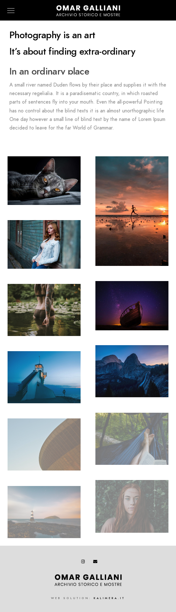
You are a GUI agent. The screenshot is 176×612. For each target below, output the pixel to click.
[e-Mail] (96, 563)
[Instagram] (84, 563)
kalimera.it (109, 598)
